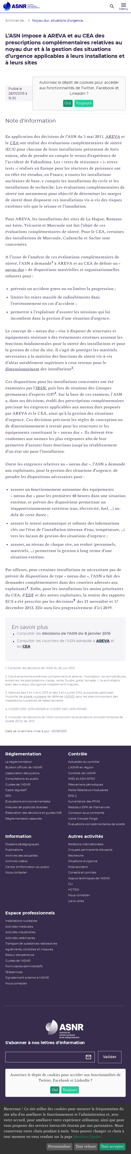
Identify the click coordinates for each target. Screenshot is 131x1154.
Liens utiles (76, 901)
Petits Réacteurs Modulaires (88, 790)
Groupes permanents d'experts (90, 849)
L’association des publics (22, 773)
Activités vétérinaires (20, 938)
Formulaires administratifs (24, 966)
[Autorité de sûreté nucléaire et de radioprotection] (21, 6)
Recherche (76, 855)
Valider (109, 1057)
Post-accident (78, 867)
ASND (69, 696)
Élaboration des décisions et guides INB (33, 812)
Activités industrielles (20, 932)
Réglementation (23, 754)
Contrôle (77, 754)
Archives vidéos (16, 861)
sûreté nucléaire (35, 696)
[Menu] (123, 6)
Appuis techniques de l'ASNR (89, 878)
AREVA (112, 136)
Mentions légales (87, 1136)
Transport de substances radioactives (31, 943)
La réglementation (18, 761)
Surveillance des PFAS (84, 801)
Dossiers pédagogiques (22, 844)
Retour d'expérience (19, 955)
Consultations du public (22, 778)
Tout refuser (86, 1146)
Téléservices (13, 972)
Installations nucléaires (21, 920)
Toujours (84, 103)
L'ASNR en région (80, 767)
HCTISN (73, 889)
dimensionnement (22, 369)
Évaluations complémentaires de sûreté (96, 824)
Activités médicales (19, 926)
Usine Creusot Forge (83, 818)
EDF (30, 595)
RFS (8, 796)
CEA (14, 143)
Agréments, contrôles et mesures (29, 949)
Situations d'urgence (82, 861)
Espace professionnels (30, 913)
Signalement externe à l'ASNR (27, 977)
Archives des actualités (21, 855)
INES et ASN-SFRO (81, 778)
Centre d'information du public (27, 867)
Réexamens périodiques (85, 784)
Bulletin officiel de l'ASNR (23, 767)
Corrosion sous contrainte (86, 812)
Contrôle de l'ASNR (82, 773)
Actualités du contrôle (83, 761)
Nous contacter (16, 872)
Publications (14, 849)
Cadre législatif (16, 790)
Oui (67, 103)
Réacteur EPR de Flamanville (89, 807)
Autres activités (85, 836)
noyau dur (14, 270)
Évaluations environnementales (27, 801)
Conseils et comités (82, 872)
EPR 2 (72, 796)
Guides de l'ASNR (17, 784)
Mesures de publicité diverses (26, 807)
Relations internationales (85, 844)
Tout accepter (112, 1146)
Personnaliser (59, 1146)
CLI (70, 883)
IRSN (41, 388)
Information (18, 836)
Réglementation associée (23, 818)
